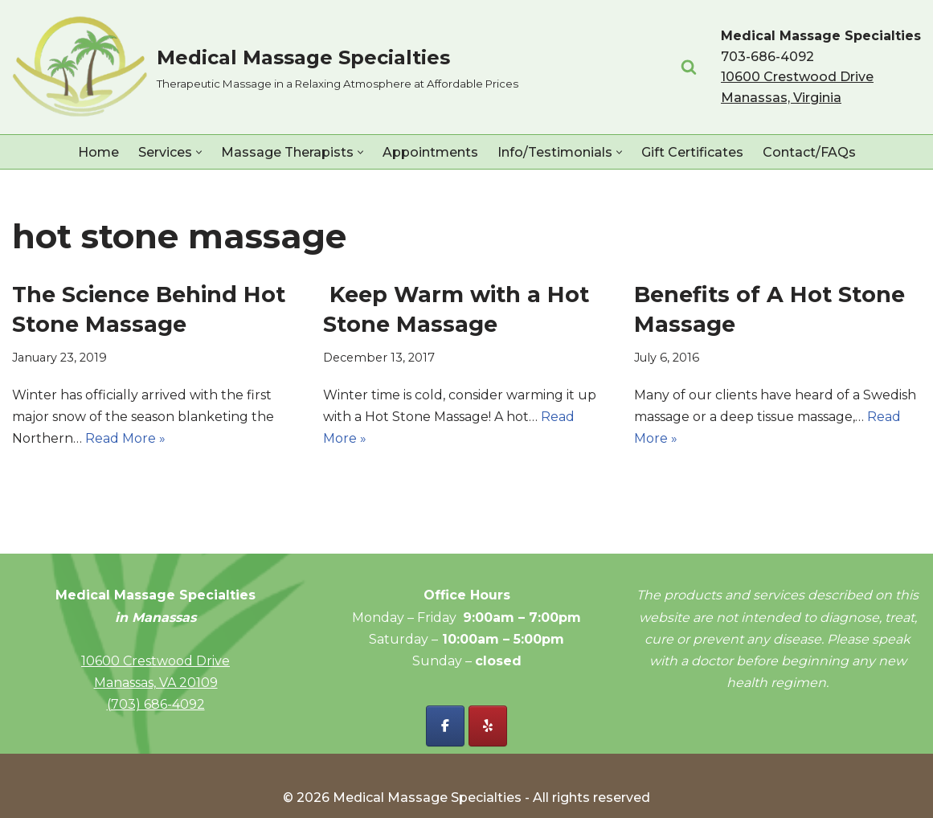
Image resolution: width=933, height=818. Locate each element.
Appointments (430, 152)
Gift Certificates (692, 152)
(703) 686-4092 (156, 704)
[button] (199, 152)
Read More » (125, 438)
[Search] (689, 67)
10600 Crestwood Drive (155, 661)
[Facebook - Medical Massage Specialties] (445, 726)
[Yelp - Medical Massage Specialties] (488, 726)
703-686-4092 (767, 56)
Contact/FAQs (809, 152)
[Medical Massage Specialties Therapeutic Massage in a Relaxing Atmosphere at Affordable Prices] (265, 67)
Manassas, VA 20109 (156, 682)
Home (98, 152)
